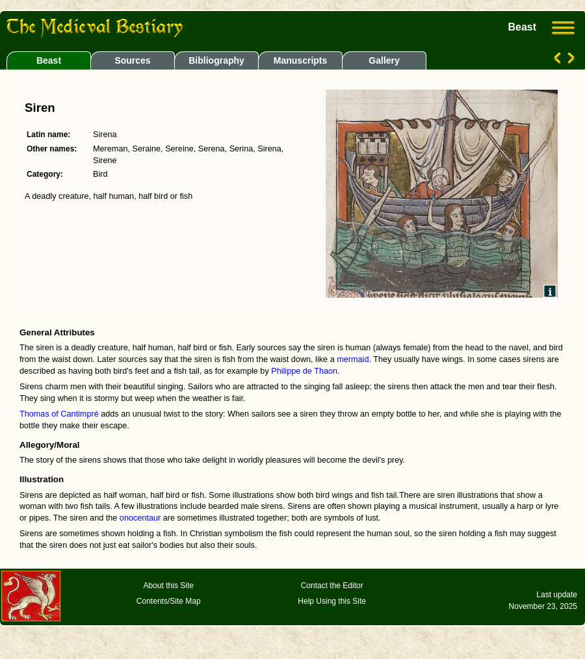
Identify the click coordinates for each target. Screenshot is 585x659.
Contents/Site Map (168, 601)
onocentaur (140, 518)
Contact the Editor (332, 585)
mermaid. (354, 359)
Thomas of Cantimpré (59, 414)
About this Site (169, 585)
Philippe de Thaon (304, 371)
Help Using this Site (332, 601)
